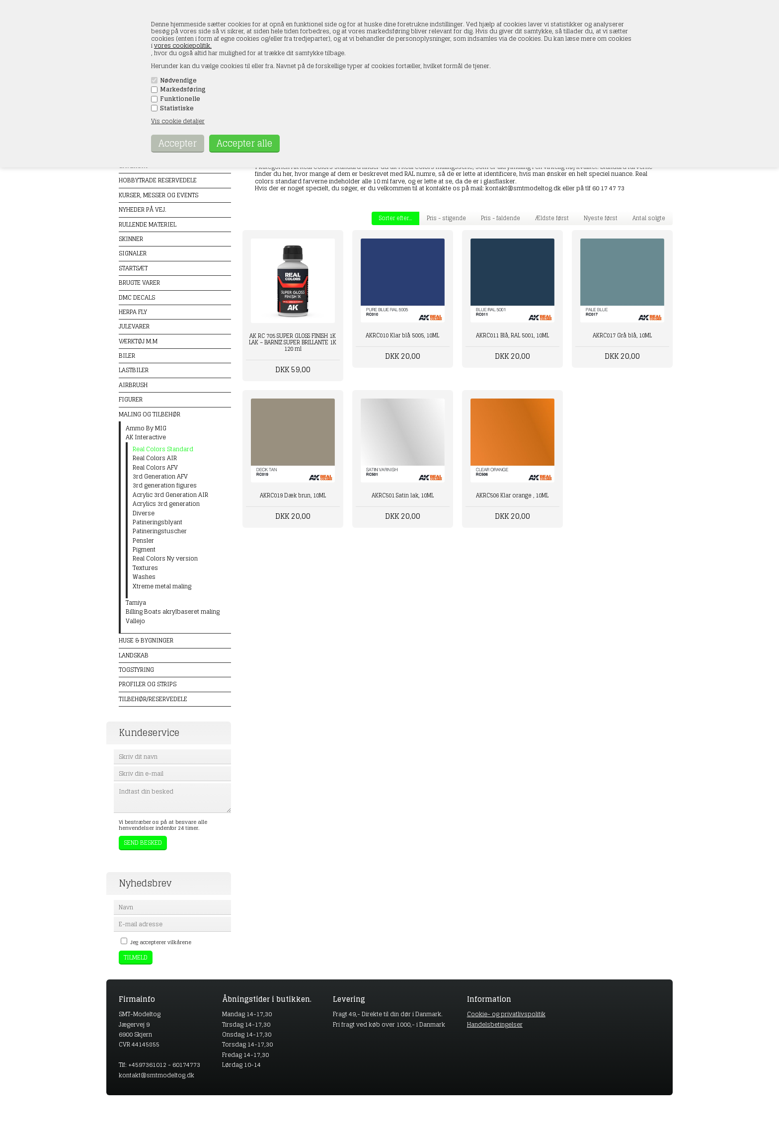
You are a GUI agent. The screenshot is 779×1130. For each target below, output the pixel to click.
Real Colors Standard (163, 449)
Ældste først (552, 218)
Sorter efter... (395, 218)
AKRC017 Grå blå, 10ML (622, 335)
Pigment (144, 549)
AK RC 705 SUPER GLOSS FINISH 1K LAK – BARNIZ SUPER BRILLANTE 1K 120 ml (292, 342)
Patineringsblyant (157, 522)
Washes (144, 576)
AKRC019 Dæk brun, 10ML (293, 495)
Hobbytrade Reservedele (158, 180)
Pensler (143, 540)
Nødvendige (178, 80)
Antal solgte (648, 218)
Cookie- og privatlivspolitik (506, 1014)
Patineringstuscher (160, 531)
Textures (145, 568)
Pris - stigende (446, 218)
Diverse (144, 513)
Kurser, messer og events (158, 195)
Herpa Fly (133, 312)
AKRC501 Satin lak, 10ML (403, 495)
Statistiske (177, 108)
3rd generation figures (165, 485)
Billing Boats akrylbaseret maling (173, 611)
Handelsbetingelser (495, 1024)
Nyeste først (601, 218)
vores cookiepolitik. (183, 45)
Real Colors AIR (155, 458)
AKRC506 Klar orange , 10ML (512, 495)
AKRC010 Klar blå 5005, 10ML (402, 335)
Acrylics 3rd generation (166, 503)
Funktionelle (180, 98)
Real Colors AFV (155, 467)
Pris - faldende (500, 218)
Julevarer (134, 326)
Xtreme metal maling (162, 586)
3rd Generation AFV (160, 476)
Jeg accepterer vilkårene (160, 942)
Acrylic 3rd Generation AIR (170, 494)
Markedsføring (183, 89)
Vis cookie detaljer (178, 121)
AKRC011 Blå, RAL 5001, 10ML (512, 335)
